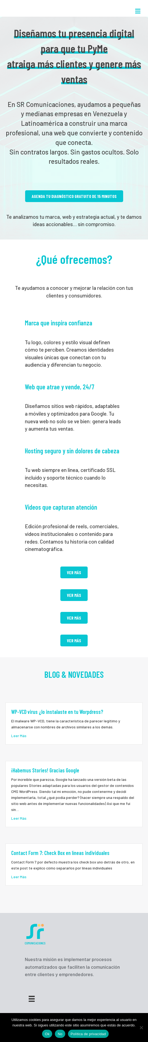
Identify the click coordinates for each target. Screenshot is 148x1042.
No (60, 1034)
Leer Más (18, 735)
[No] (141, 1027)
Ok (47, 1034)
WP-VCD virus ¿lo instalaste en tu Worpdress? (57, 711)
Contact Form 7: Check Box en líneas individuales (60, 853)
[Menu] (32, 999)
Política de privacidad (88, 1034)
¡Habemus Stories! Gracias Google (45, 770)
